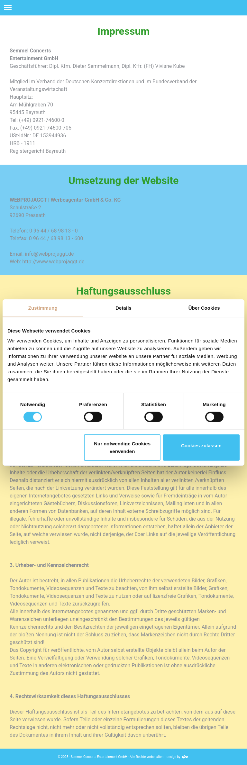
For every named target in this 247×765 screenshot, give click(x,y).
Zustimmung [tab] (43, 307)
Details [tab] (123, 307)
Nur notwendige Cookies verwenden (122, 447)
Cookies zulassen (201, 445)
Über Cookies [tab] (204, 307)
